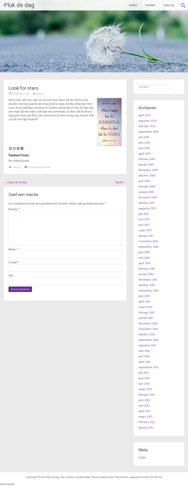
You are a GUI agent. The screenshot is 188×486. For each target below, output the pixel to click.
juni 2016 (144, 252)
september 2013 (148, 367)
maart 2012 (145, 416)
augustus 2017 (147, 208)
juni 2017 (144, 219)
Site (11, 275)
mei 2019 (144, 148)
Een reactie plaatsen (38, 167)
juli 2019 (144, 137)
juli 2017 (144, 213)
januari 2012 (146, 427)
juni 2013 (144, 378)
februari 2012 (147, 422)
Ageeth (40, 93)
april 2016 (145, 263)
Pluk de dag (19, 5)
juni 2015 (144, 296)
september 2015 (148, 290)
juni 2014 (144, 350)
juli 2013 (144, 372)
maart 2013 (145, 389)
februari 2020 (147, 126)
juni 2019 (144, 142)
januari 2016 (146, 274)
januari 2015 (146, 318)
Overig (16, 167)
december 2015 (148, 279)
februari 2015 (147, 312)
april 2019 (145, 153)
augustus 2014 (147, 345)
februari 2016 (147, 268)
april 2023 (145, 115)
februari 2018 (147, 186)
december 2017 (148, 197)
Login (142, 457)
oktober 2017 (147, 202)
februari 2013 (147, 394)
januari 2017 (146, 235)
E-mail (14, 262)
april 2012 (145, 411)
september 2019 (149, 131)
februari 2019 (147, 159)
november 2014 (148, 328)
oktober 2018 (147, 175)
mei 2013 (144, 383)
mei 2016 (144, 257)
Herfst (121, 182)
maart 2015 (145, 307)
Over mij (169, 5)
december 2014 (148, 323)
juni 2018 (144, 181)
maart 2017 (145, 230)
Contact (150, 5)
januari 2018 (146, 192)
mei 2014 (144, 356)
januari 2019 (146, 164)
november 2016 (148, 241)
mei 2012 (144, 405)
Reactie (14, 209)
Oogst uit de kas (15, 182)
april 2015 (144, 301)
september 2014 (149, 339)
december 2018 (148, 170)
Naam (13, 249)
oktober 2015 (147, 285)
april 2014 (145, 361)
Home (133, 5)
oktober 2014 (147, 334)
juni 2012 (144, 400)
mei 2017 (144, 224)
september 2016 (149, 246)
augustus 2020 (148, 120)
